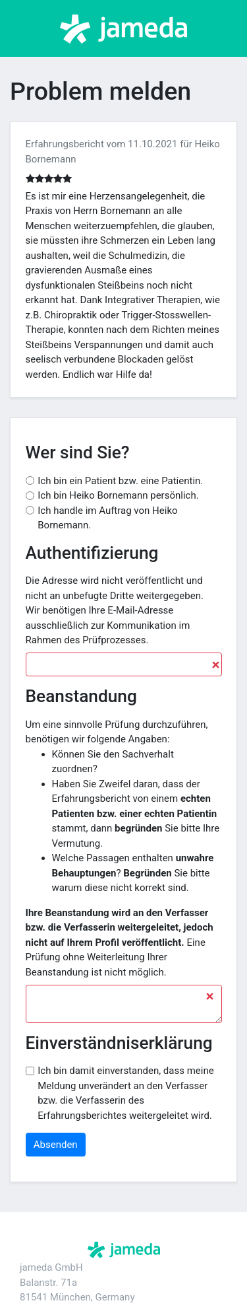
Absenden (56, 1145)
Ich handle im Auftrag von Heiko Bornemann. (107, 518)
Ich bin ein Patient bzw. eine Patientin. (120, 481)
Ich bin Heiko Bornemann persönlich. (118, 495)
